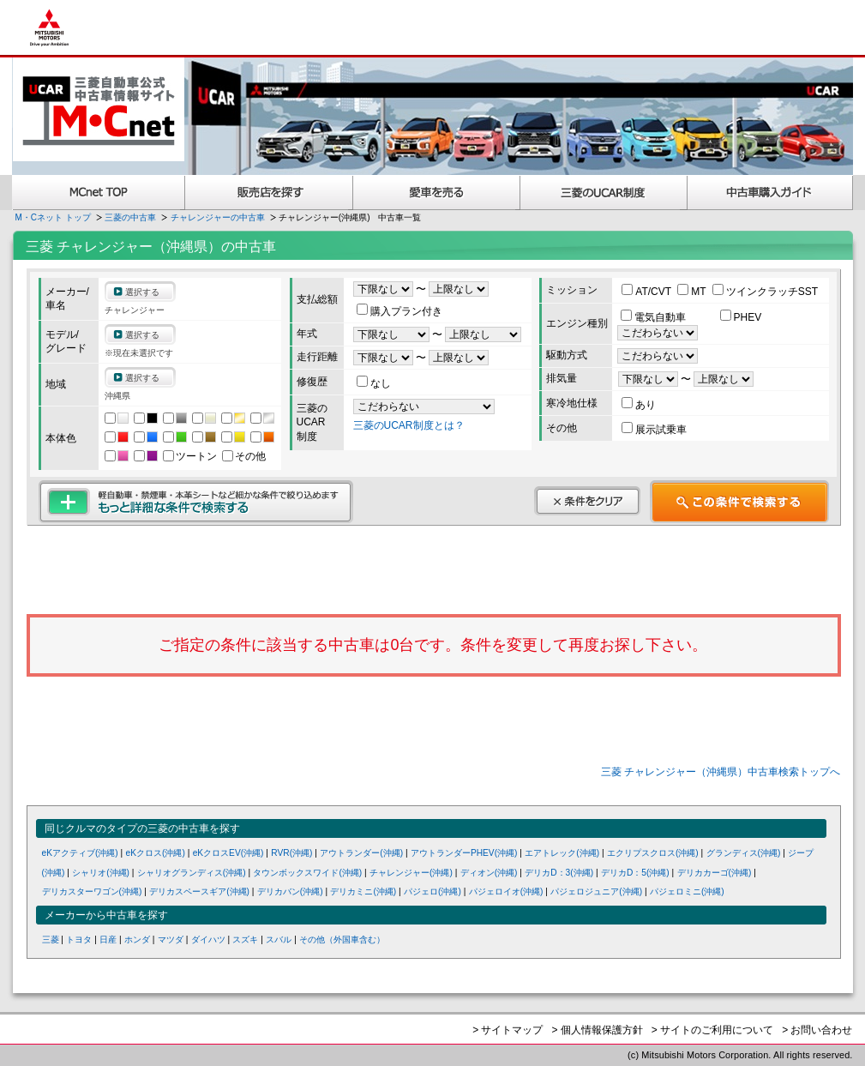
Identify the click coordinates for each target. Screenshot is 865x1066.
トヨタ (79, 939)
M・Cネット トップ (53, 217)
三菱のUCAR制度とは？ (409, 425)
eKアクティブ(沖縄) (80, 853)
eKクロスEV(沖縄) (228, 853)
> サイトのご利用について (712, 1030)
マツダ (170, 939)
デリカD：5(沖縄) (635, 872)
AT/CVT (648, 292)
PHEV (741, 317)
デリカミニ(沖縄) (363, 891)
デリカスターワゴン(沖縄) (92, 891)
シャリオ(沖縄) (100, 872)
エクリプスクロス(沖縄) (653, 853)
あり (639, 405)
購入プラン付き (399, 311)
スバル (278, 939)
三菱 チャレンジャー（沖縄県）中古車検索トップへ (720, 772)
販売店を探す (269, 192)
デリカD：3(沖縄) (559, 872)
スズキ (245, 939)
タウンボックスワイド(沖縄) (307, 872)
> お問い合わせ (817, 1030)
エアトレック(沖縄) (562, 853)
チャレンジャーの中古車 (218, 217)
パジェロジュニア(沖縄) (596, 891)
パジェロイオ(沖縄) (506, 891)
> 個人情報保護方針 (596, 1030)
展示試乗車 (654, 430)
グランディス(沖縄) (743, 853)
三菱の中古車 (130, 217)
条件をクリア (587, 500)
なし (374, 383)
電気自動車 (654, 317)
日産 (108, 939)
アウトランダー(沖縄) (361, 853)
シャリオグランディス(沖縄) (191, 872)
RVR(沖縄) (291, 853)
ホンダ (137, 939)
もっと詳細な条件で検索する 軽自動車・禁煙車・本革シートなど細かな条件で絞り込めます (196, 501)
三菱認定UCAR (604, 192)
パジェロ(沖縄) (432, 891)
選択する (142, 292)
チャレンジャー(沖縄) (411, 872)
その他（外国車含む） (342, 939)
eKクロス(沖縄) (155, 853)
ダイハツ (208, 939)
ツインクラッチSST (765, 292)
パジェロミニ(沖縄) (687, 891)
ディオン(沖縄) (489, 872)
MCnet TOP (98, 192)
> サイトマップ (507, 1030)
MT (692, 292)
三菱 (50, 939)
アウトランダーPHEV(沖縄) (464, 853)
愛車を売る (436, 192)
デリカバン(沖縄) (290, 891)
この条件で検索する (739, 501)
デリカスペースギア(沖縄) (199, 891)
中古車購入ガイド (771, 192)
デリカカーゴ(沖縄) (714, 872)
